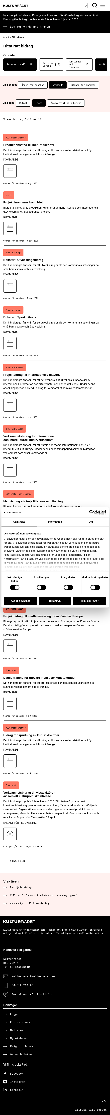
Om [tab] (91, 521)
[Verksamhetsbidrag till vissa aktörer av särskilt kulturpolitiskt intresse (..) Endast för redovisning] (55, 814)
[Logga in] (86, 5)
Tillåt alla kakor (90, 600)
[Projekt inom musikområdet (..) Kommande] (55, 217)
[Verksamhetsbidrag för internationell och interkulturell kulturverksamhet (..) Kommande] (55, 454)
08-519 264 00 (22, 985)
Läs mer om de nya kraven (30, 26)
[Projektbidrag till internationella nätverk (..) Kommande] (55, 391)
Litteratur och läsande (79, 64)
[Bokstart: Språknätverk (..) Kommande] (55, 331)
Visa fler (17, 860)
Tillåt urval (55, 600)
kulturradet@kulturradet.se (33, 976)
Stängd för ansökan (83, 85)
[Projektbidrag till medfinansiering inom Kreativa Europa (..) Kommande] (55, 632)
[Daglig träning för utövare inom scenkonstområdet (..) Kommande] (55, 692)
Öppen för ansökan (32, 85)
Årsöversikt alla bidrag (66, 103)
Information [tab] (55, 521)
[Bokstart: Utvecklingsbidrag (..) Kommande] (55, 274)
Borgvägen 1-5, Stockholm (32, 994)
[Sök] (95, 5)
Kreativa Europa (51, 64)
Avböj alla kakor (20, 600)
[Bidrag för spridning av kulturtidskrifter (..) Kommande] (55, 749)
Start (6, 37)
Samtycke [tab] (19, 521)
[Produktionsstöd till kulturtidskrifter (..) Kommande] (55, 159)
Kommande (57, 85)
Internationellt (20, 64)
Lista (39, 103)
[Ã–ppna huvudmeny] (103, 5)
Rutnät (23, 103)
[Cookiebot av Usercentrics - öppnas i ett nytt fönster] (91, 512)
